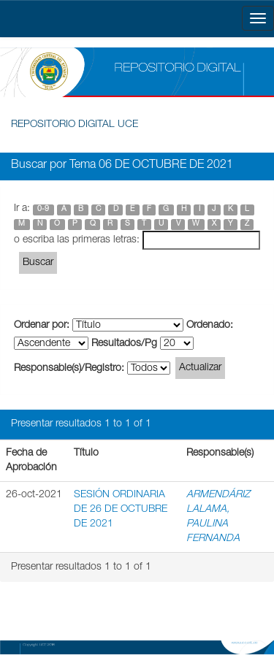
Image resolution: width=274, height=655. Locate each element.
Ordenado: (209, 326)
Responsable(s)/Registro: (69, 369)
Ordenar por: (41, 326)
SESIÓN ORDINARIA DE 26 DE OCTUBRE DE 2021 (120, 509)
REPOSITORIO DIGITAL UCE (74, 125)
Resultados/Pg (124, 344)
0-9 (43, 209)
